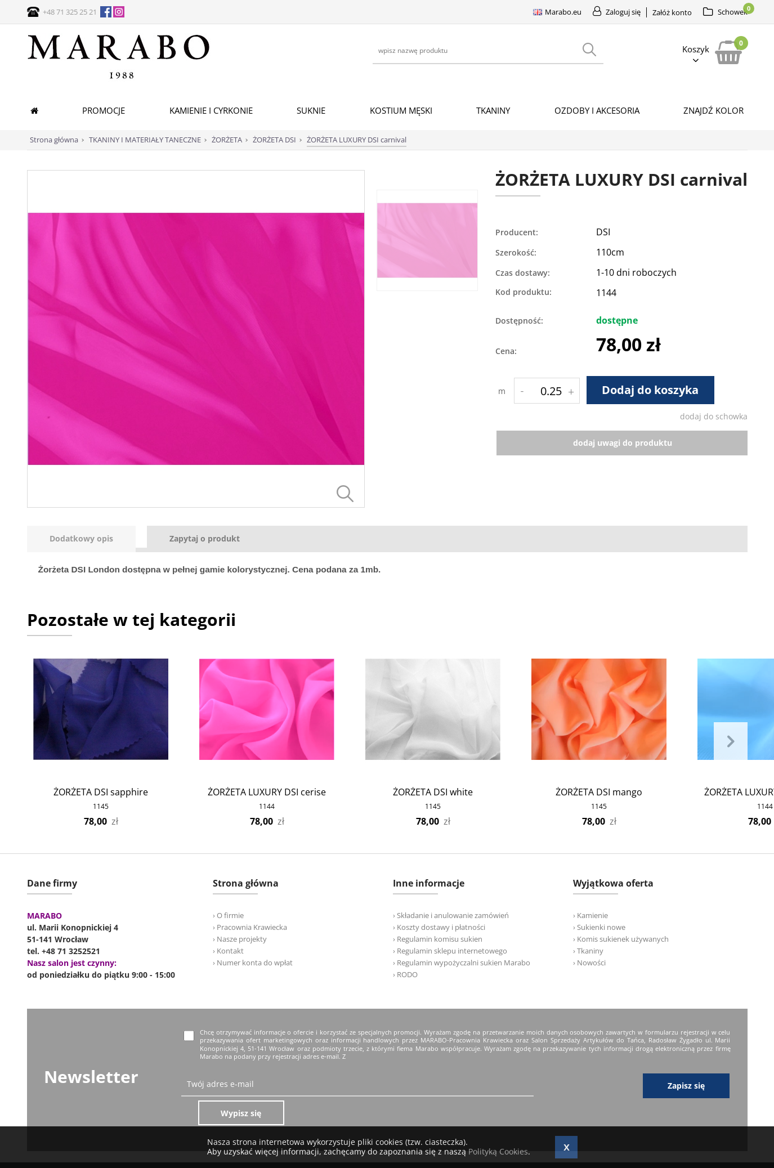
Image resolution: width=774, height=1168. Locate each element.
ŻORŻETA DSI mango (599, 792)
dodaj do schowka (714, 416)
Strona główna (54, 140)
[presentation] (81, 539)
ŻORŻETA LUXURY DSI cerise (267, 792)
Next (731, 742)
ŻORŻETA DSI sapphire (100, 792)
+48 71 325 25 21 (70, 12)
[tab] (87, 539)
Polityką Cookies (498, 1151)
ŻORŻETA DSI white (433, 792)
